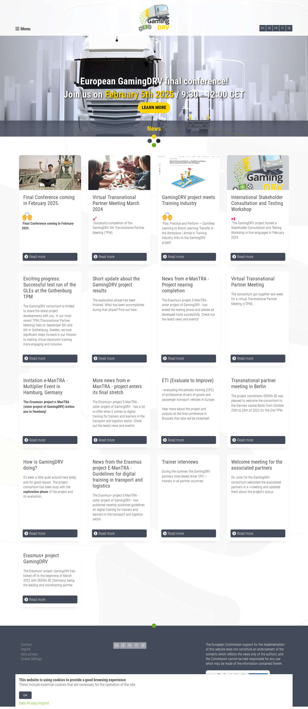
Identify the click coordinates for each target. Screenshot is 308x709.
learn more (154, 110)
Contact (26, 647)
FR (276, 28)
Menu (22, 29)
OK (25, 695)
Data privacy (29, 656)
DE (269, 28)
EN (262, 28)
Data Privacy (28, 703)
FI (282, 28)
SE (289, 28)
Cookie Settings (31, 661)
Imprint (26, 652)
